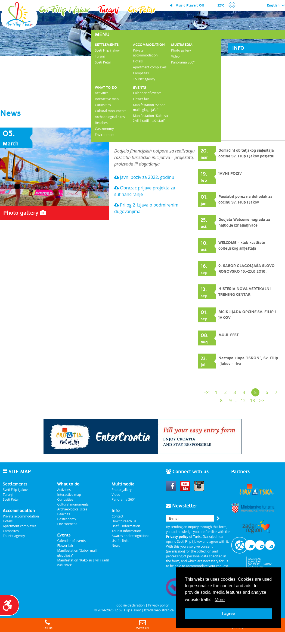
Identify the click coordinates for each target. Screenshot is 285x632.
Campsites (141, 73)
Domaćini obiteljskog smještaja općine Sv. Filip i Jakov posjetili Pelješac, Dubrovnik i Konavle (246, 156)
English (276, 6)
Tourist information (126, 531)
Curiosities (103, 105)
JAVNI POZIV (230, 174)
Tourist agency (144, 79)
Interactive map (107, 99)
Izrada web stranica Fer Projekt (167, 610)
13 (252, 401)
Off (201, 5)
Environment (104, 134)
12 (243, 401)
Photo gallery (181, 50)
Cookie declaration (130, 605)
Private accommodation (145, 53)
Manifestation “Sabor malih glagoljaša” (149, 107)
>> (261, 401)
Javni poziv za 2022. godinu (144, 177)
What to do (106, 87)
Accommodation (149, 45)
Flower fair (141, 99)
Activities (101, 93)
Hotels (138, 61)
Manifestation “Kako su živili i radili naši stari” (150, 118)
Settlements (107, 45)
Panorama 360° (183, 62)
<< (207, 392)
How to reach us (123, 521)
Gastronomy (104, 128)
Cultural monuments (110, 111)
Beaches (101, 122)
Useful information (125, 526)
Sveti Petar (103, 62)
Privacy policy (158, 605)
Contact (117, 516)
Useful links (120, 540)
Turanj (100, 56)
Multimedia (182, 45)
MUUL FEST (228, 335)
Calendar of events (147, 93)
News (115, 545)
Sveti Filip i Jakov (107, 50)
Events (139, 87)
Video (175, 56)
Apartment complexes (149, 67)
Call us (47, 624)
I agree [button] (228, 613)
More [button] (220, 599)
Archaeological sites (110, 117)
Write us (142, 624)
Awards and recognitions (130, 535)
